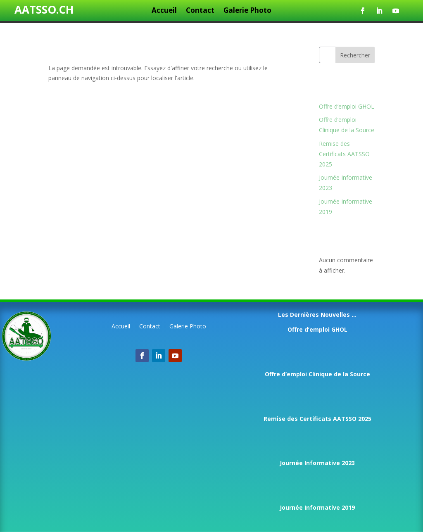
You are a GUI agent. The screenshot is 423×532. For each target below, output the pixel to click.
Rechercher (355, 55)
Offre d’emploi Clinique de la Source (317, 374)
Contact (200, 11)
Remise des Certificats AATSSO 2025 (344, 154)
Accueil (164, 11)
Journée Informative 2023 (317, 463)
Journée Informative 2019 (317, 507)
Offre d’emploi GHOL (346, 106)
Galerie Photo (247, 11)
